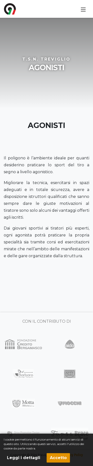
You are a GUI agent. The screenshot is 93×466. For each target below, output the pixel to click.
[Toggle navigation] (83, 9)
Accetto (58, 457)
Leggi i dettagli (23, 457)
